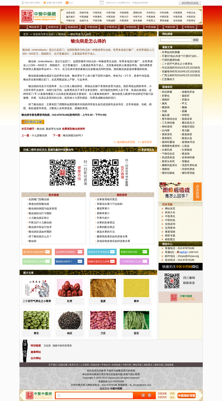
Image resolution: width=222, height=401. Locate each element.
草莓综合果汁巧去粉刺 (109, 203)
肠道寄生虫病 (53, 128)
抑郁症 (186, 115)
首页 (25, 34)
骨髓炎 (186, 161)
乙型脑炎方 (168, 79)
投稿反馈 (95, 365)
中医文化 (191, 12)
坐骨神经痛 (188, 157)
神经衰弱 (167, 126)
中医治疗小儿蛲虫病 (40, 222)
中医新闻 (124, 12)
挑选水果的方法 (106, 231)
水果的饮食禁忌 (106, 222)
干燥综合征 (168, 153)
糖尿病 (166, 107)
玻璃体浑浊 (188, 142)
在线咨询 (170, 223)
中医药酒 (177, 16)
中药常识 (150, 12)
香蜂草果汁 (103, 213)
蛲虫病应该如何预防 (40, 231)
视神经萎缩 (168, 142)
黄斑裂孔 (167, 138)
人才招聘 (84, 365)
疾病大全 (53, 27)
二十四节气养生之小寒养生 (38, 301)
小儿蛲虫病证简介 (39, 217)
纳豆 (69, 333)
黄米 (136, 301)
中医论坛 (189, 27)
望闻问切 (137, 12)
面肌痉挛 (187, 118)
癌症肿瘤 (167, 91)
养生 (172, 397)
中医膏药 (97, 16)
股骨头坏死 (168, 161)
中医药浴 (191, 16)
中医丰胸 (97, 20)
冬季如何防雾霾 (171, 52)
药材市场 (84, 12)
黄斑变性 (167, 134)
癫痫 (184, 107)
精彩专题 (170, 235)
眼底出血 (187, 138)
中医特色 (131, 27)
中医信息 (92, 27)
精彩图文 (170, 239)
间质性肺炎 (188, 169)
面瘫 (184, 111)
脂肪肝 (186, 95)
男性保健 (164, 20)
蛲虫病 (62, 34)
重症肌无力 (188, 122)
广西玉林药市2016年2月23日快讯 (181, 75)
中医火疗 (124, 16)
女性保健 (177, 20)
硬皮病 (186, 153)
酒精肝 (166, 99)
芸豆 (136, 333)
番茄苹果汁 (103, 208)
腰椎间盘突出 (169, 165)
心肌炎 (186, 145)
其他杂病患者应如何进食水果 (113, 241)
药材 (172, 393)
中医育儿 (150, 20)
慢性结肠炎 (168, 172)
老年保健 (137, 20)
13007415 (193, 252)
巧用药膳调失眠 (171, 59)
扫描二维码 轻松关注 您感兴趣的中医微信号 (48, 149)
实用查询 (170, 227)
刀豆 (103, 333)
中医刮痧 (110, 16)
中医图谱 (177, 12)
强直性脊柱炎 (189, 165)
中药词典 (164, 12)
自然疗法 (84, 20)
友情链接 (116, 365)
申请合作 (105, 365)
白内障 (166, 130)
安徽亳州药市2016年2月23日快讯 (181, 71)
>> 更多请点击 (146, 149)
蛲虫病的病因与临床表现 (43, 208)
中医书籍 (110, 12)
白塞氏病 (167, 149)
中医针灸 (70, 20)
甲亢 (184, 103)
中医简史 (97, 12)
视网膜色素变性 (171, 145)
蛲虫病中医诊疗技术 (40, 227)
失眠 (164, 111)
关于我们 (52, 365)
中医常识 (112, 27)
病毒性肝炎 (188, 91)
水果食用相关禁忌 (107, 199)
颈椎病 (166, 169)
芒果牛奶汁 (103, 217)
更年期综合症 (169, 118)
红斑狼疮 (187, 149)
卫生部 (47, 345)
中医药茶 (164, 16)
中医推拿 (150, 16)
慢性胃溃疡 (188, 172)
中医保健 (151, 27)
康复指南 (170, 231)
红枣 (69, 301)
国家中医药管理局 (62, 345)
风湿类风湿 (168, 157)
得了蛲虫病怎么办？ (40, 236)
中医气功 (137, 16)
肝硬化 (166, 95)
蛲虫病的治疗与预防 (40, 213)
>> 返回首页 (145, 142)
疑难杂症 (73, 27)
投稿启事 (63, 365)
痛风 (164, 103)
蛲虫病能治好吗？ (73, 135)
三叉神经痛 (168, 122)
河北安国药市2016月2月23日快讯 (181, 67)
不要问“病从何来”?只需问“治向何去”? (183, 56)
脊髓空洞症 (188, 126)
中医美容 (124, 20)
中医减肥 (110, 20)
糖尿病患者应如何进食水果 (112, 236)
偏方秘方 (70, 16)
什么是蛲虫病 (39, 135)
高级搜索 (169, 365)
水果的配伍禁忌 (106, 227)
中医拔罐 (84, 16)
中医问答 (170, 27)
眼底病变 (187, 134)
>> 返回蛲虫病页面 (124, 142)
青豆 (36, 333)
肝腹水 (186, 99)
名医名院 (70, 12)
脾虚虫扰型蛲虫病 (39, 203)
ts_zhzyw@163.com (140, 385)
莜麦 (103, 301)
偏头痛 (166, 115)
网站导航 (137, 365)
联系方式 (73, 365)
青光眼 (186, 130)
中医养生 (191, 20)
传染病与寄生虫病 (43, 34)
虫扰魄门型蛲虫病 (39, 199)
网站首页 (34, 27)
